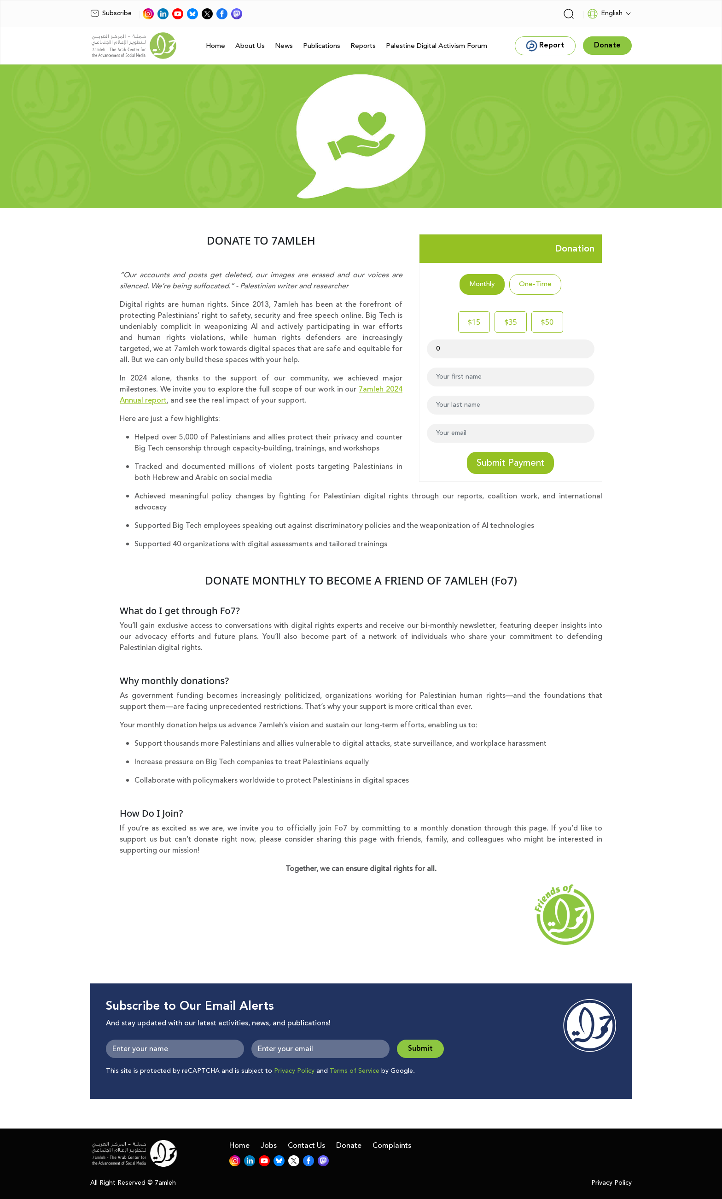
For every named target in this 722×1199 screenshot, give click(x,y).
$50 (547, 322)
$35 (510, 322)
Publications (321, 46)
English (605, 13)
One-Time (535, 284)
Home (215, 46)
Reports (363, 46)
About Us (250, 46)
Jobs (269, 1145)
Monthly (482, 284)
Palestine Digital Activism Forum (436, 46)
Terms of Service (354, 1071)
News (284, 46)
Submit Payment (510, 463)
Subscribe (111, 13)
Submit (420, 1048)
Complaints (392, 1145)
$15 (474, 322)
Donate (348, 1145)
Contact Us (306, 1145)
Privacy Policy (294, 1071)
